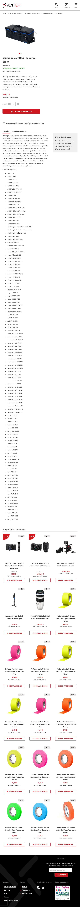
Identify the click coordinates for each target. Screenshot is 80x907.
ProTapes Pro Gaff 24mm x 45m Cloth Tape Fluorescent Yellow (14, 777)
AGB (5, 893)
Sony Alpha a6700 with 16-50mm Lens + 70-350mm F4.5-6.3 (40, 566)
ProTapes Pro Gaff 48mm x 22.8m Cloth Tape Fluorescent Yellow (14, 724)
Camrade (7, 66)
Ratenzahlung (10, 124)
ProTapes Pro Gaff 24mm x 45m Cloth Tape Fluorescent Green (14, 830)
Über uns (24, 886)
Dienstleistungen (27, 893)
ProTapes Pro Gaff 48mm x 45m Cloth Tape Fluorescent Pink (14, 671)
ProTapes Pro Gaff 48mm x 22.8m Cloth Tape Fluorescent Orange (66, 724)
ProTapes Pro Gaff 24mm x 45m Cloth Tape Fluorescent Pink (40, 777)
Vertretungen (26, 889)
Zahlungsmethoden (10, 886)
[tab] (6, 131)
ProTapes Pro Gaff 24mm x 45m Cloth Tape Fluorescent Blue (40, 830)
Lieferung (7, 889)
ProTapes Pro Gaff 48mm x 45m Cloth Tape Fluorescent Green (65, 671)
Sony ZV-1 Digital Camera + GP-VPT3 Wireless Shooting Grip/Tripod (14, 566)
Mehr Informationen (19, 131)
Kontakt (6, 896)
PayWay (62, 892)
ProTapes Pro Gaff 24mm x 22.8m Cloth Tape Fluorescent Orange (66, 830)
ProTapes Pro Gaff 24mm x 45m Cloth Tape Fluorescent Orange (65, 777)
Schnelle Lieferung (24, 124)
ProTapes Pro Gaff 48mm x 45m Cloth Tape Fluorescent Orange (40, 671)
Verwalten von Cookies (11, 900)
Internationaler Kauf (37, 124)
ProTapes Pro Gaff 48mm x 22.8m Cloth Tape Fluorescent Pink (40, 724)
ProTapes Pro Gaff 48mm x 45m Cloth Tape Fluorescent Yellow (65, 618)
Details (6, 131)
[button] (36, 34)
